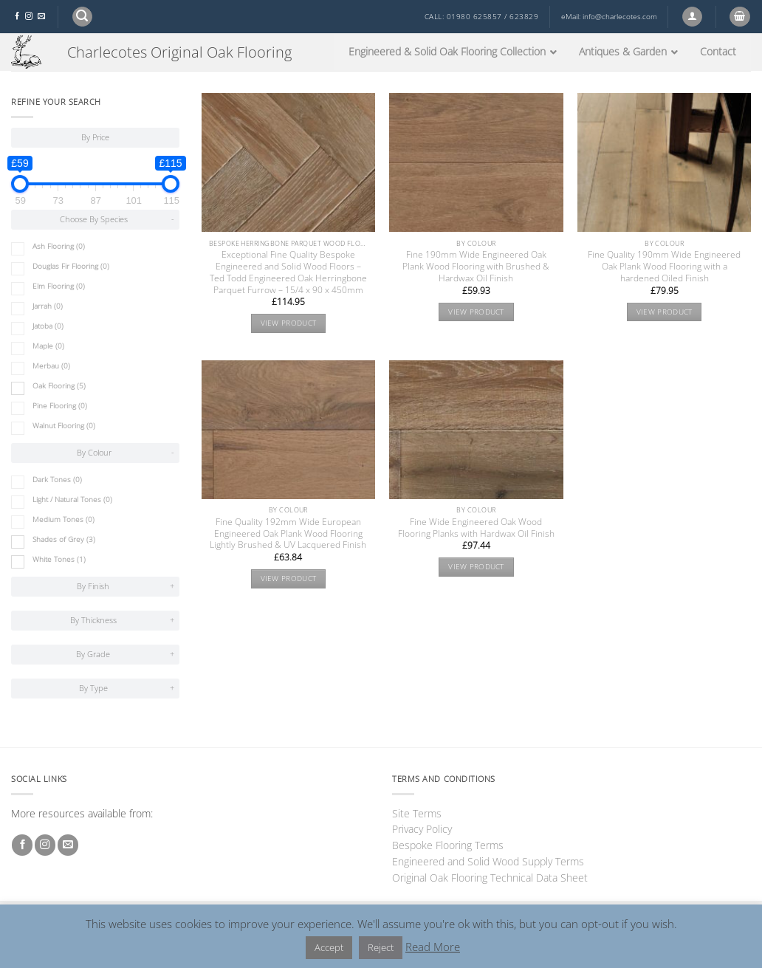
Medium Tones (63, 519)
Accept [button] (329, 947)
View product (289, 323)
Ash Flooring (58, 246)
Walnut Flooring (63, 425)
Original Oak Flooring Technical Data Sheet (490, 878)
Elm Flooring (58, 286)
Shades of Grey (63, 539)
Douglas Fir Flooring (70, 266)
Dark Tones (57, 479)
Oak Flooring (59, 386)
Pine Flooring (59, 406)
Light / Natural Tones (72, 499)
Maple (48, 346)
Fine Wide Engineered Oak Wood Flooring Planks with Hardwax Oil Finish (476, 528)
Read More (432, 946)
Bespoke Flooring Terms (448, 845)
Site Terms (417, 813)
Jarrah (47, 306)
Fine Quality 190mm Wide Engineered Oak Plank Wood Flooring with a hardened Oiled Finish (664, 266)
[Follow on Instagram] (28, 17)
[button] (82, 17)
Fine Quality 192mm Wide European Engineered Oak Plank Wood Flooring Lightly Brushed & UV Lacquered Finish (288, 534)
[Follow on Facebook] (17, 17)
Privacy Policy (422, 829)
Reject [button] (381, 947)
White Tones (59, 559)
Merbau (51, 366)
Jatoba (48, 326)
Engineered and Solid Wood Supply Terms (488, 861)
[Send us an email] (41, 17)
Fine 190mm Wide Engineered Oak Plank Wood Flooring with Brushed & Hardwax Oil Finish (475, 266)
